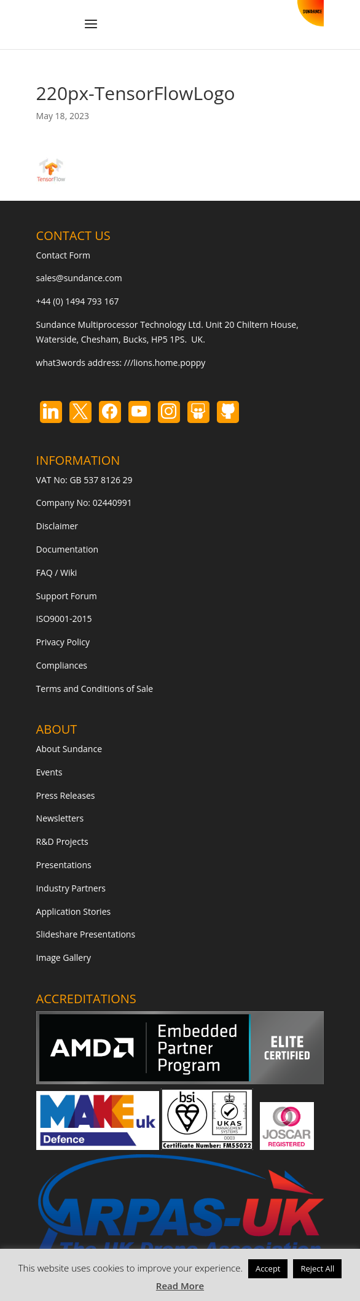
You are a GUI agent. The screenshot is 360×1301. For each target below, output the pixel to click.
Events (49, 772)
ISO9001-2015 (64, 618)
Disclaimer (57, 526)
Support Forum (66, 596)
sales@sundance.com (79, 278)
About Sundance (69, 749)
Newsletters (60, 818)
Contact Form (63, 255)
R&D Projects (62, 841)
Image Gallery (63, 957)
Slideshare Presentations (86, 934)
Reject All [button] (317, 1268)
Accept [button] (268, 1268)
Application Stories (73, 911)
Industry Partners (71, 888)
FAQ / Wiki (56, 572)
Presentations (64, 865)
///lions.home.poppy (164, 362)
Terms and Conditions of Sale (95, 688)
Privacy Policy (63, 642)
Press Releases (65, 795)
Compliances (61, 665)
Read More (180, 1286)
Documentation (67, 549)
